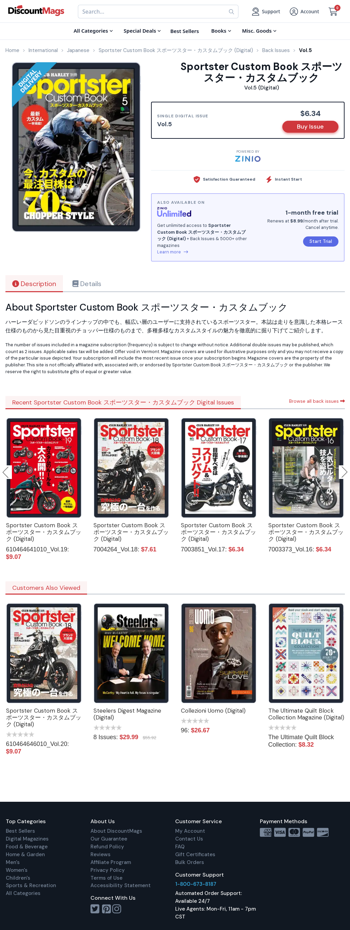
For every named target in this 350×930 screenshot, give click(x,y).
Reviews (100, 854)
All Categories (23, 893)
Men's (13, 862)
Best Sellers (20, 831)
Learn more (172, 252)
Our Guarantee (108, 838)
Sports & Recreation (31, 885)
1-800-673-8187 (195, 884)
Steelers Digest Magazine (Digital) (127, 714)
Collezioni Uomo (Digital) (213, 710)
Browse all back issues (317, 401)
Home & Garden (25, 854)
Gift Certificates (195, 854)
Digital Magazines (27, 838)
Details (86, 283)
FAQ (180, 846)
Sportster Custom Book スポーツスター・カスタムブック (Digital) (43, 532)
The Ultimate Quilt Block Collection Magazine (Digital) (306, 714)
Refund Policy (107, 846)
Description (34, 283)
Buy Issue (310, 126)
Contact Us (189, 838)
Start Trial (321, 241)
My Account (190, 831)
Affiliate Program (110, 862)
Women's (17, 870)
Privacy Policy (107, 870)
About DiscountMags (116, 831)
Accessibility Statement (120, 885)
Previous (6, 472)
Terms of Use (106, 878)
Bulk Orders (189, 862)
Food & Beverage (27, 846)
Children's (18, 878)
